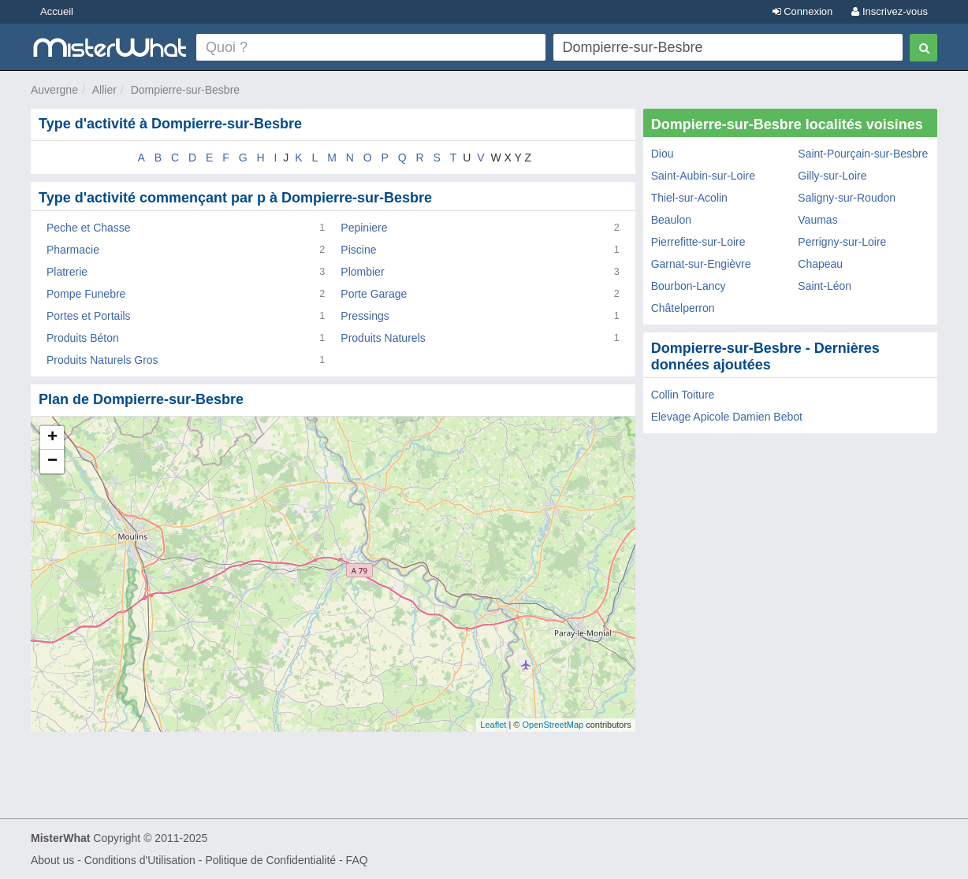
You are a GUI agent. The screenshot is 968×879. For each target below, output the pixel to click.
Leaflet (493, 724)
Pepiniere (364, 227)
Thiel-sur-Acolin (689, 197)
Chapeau (820, 264)
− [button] (52, 461)
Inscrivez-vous (889, 11)
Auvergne (54, 89)
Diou (662, 153)
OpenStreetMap (552, 724)
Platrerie (67, 271)
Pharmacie (73, 249)
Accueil (56, 11)
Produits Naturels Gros (102, 360)
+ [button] (52, 438)
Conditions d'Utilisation (139, 860)
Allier (104, 89)
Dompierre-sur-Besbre (185, 89)
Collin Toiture (683, 394)
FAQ (357, 860)
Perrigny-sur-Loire (842, 242)
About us (52, 860)
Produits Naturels (383, 338)
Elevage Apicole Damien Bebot (726, 416)
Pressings (365, 316)
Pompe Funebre (86, 293)
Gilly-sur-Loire (832, 175)
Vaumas (817, 219)
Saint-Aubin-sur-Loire (703, 175)
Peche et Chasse (89, 227)
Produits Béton (83, 338)
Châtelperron (683, 308)
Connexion (803, 11)
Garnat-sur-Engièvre (701, 264)
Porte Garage (374, 293)
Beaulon (671, 219)
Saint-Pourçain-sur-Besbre (863, 153)
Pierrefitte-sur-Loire (698, 242)
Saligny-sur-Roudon (846, 197)
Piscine (358, 249)
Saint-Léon (824, 286)
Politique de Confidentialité (270, 860)
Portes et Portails (89, 316)
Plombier (362, 271)
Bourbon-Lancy (688, 286)
